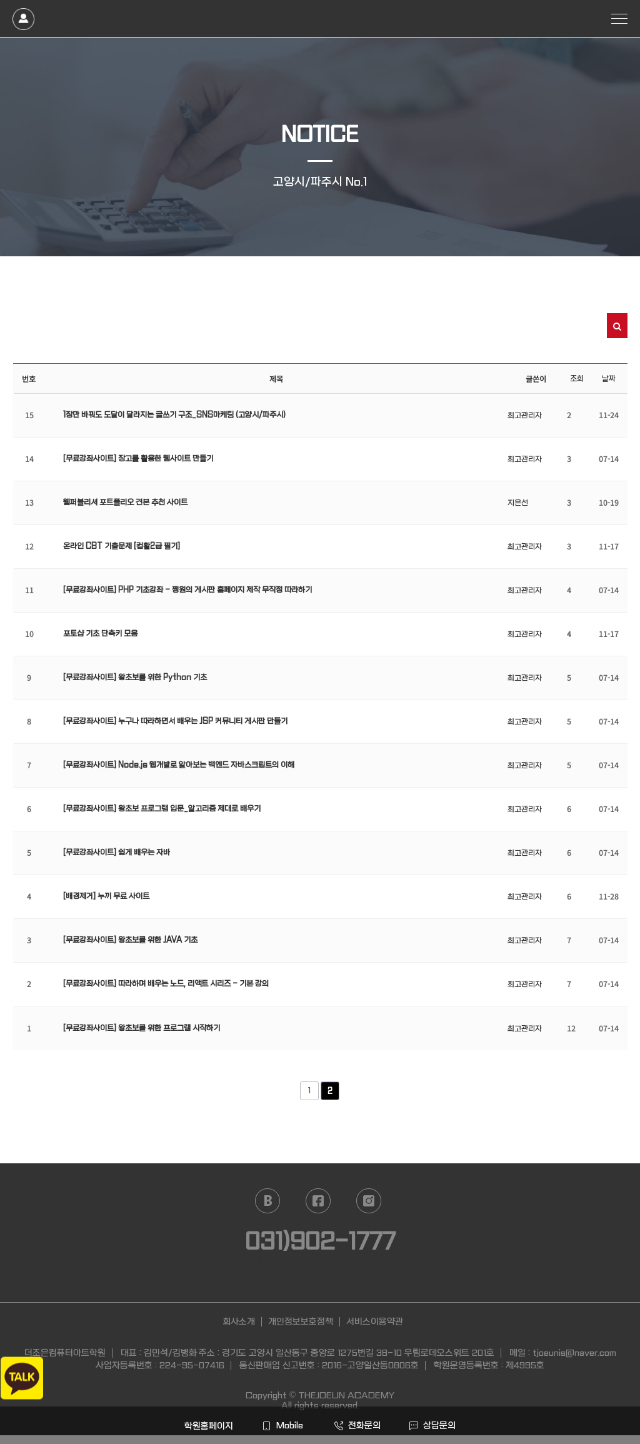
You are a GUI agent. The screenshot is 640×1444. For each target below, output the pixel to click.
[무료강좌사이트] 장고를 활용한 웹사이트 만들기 (138, 458)
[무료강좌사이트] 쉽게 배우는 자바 (116, 852)
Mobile (282, 1425)
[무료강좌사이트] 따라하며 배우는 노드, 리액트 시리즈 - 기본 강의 (166, 984)
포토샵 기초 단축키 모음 (100, 633)
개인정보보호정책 (300, 1321)
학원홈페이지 (207, 1426)
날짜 (609, 378)
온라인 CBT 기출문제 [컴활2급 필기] (121, 546)
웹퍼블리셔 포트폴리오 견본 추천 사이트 (125, 502)
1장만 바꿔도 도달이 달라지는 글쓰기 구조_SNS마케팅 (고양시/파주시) (174, 415)
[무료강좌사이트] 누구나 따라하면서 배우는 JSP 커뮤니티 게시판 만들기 (175, 721)
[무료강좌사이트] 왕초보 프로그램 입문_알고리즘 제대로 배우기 (162, 809)
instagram (368, 1200)
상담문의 (432, 1425)
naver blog (267, 1200)
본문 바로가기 (0, 0)
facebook (318, 1200)
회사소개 (238, 1321)
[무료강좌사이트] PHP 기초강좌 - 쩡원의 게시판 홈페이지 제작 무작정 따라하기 (187, 590)
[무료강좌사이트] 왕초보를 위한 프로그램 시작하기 (141, 1028)
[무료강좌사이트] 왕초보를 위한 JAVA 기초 (130, 940)
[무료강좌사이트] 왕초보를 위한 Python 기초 (135, 677)
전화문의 (357, 1425)
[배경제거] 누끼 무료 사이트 (106, 896)
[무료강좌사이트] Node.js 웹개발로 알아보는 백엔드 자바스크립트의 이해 (178, 765)
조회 (577, 378)
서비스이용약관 (374, 1321)
